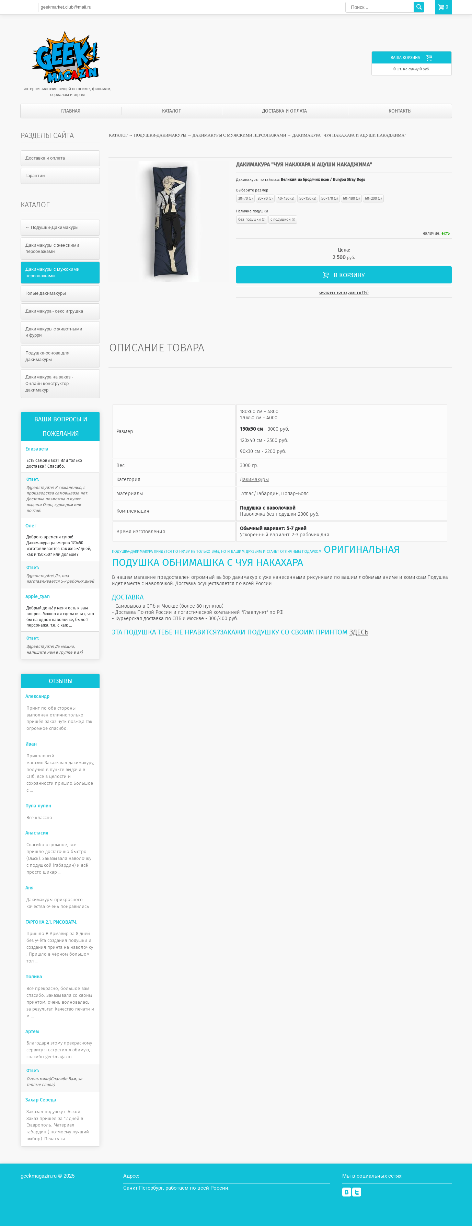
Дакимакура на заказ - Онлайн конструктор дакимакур (49, 383)
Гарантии (35, 175)
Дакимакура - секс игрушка (54, 311)
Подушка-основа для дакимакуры (47, 356)
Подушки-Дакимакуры (160, 135)
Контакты (400, 111)
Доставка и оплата (284, 111)
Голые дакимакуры (45, 293)
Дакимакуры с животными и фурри (53, 332)
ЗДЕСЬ (358, 632)
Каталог (171, 111)
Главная (70, 111)
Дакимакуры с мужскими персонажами (239, 135)
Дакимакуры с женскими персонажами (52, 248)
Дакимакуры (254, 479)
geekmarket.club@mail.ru (66, 7)
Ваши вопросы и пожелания (60, 426)
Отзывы (61, 681)
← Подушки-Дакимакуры (52, 227)
